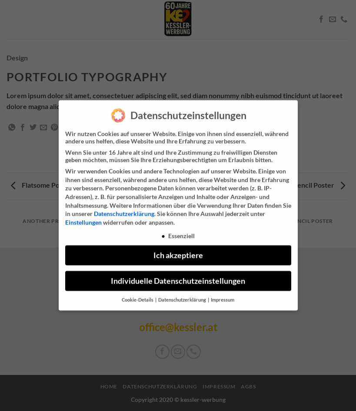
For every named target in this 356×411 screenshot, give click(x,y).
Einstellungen (83, 218)
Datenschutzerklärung (124, 209)
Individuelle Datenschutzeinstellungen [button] (178, 276)
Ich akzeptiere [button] (178, 250)
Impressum (222, 295)
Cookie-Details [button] (138, 295)
